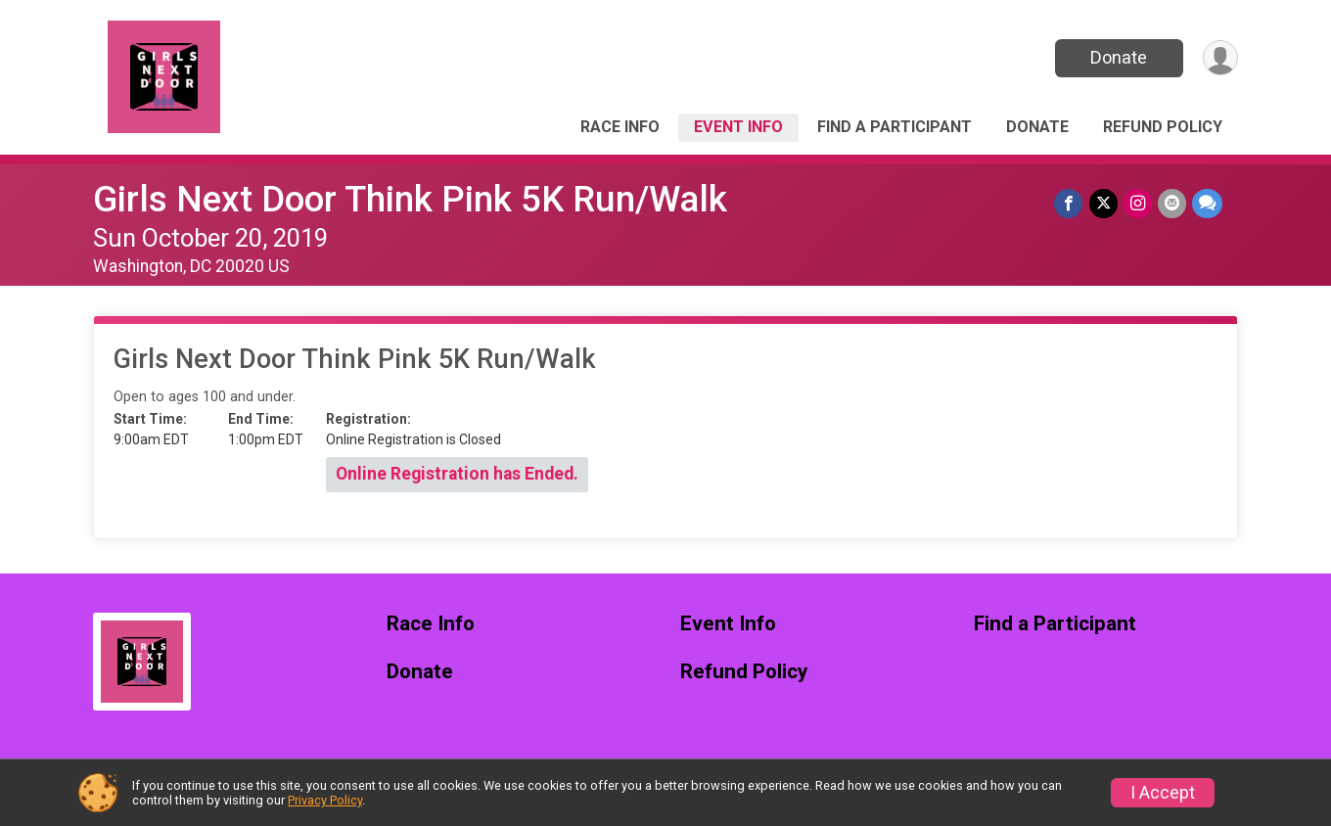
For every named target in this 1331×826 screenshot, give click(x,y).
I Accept (1162, 793)
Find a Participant (894, 126)
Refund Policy (1162, 126)
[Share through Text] (1207, 203)
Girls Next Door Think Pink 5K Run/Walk (410, 199)
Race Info (620, 126)
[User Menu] (1220, 58)
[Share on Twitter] (1103, 203)
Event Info (738, 126)
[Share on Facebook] (1069, 203)
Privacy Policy (325, 800)
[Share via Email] (1172, 203)
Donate (1118, 57)
